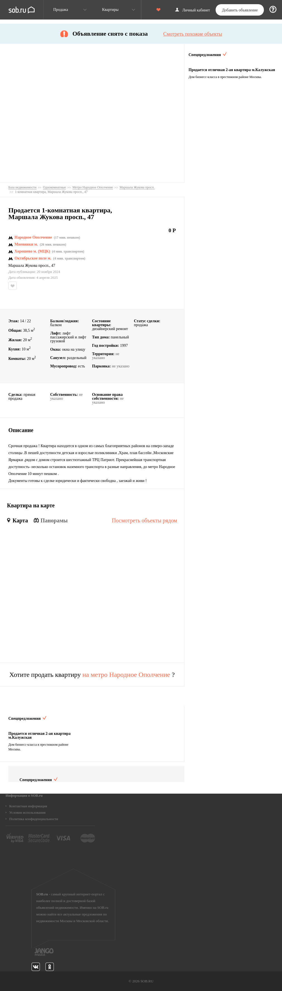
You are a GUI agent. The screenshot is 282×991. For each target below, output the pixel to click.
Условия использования (27, 812)
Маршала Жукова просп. (28, 266)
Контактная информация (28, 806)
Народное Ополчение (33, 237)
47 (53, 266)
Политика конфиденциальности (33, 819)
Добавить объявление (240, 10)
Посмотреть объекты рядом (144, 520)
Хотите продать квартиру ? (92, 674)
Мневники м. (26, 244)
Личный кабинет (196, 10)
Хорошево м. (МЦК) (32, 251)
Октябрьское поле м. (33, 258)
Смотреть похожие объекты (192, 34)
